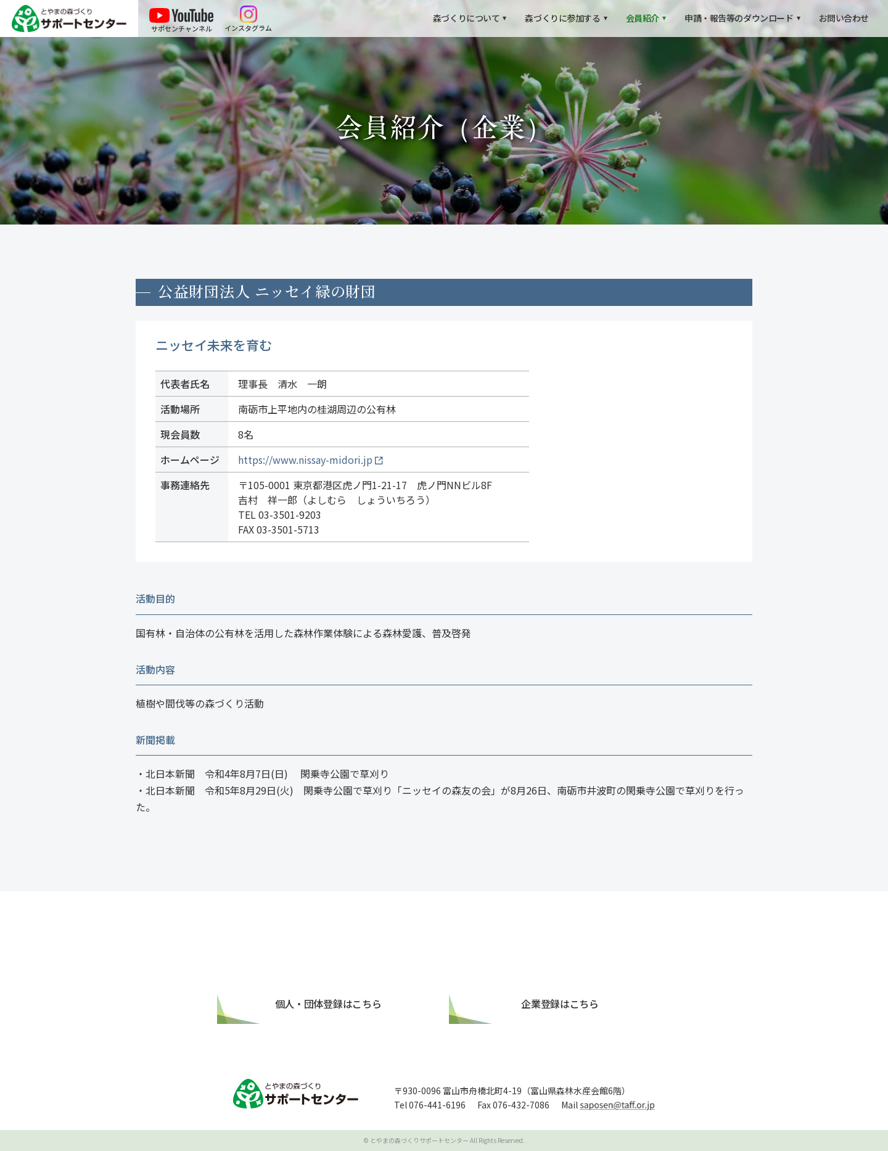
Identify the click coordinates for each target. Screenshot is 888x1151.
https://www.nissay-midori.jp (305, 459)
